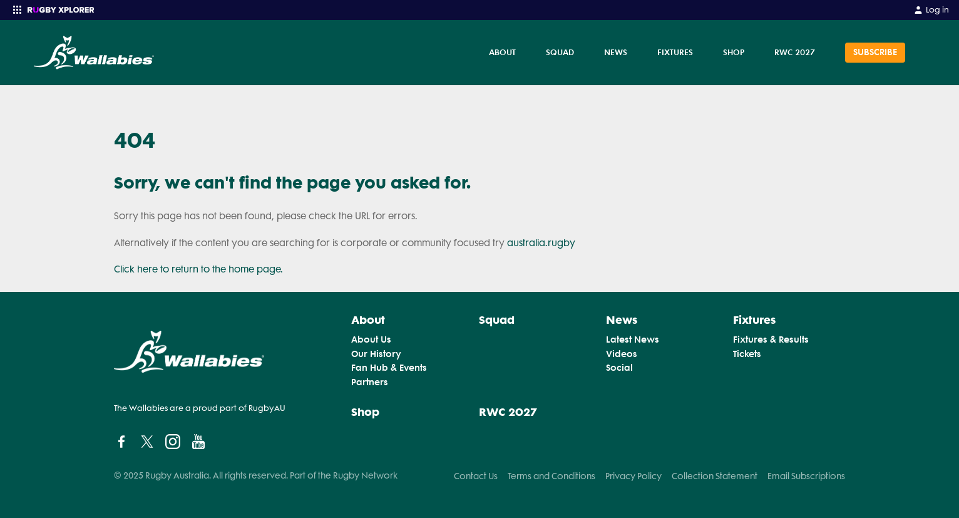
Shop (733, 52)
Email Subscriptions (806, 476)
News (615, 52)
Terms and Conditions (551, 476)
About (502, 52)
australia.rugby (541, 243)
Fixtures (675, 52)
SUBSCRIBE (875, 52)
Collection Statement (714, 476)
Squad (560, 52)
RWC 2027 (794, 52)
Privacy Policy (633, 476)
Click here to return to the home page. (198, 269)
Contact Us (476, 476)
